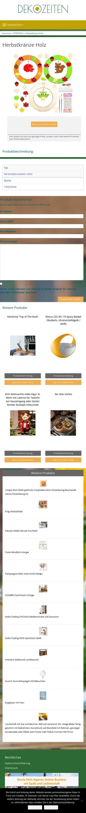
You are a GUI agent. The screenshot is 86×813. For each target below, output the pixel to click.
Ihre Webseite (8, 231)
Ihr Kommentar (8, 241)
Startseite (6, 33)
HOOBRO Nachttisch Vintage (19, 595)
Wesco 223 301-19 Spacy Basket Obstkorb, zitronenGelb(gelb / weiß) (63, 320)
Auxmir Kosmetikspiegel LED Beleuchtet (25, 681)
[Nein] (81, 800)
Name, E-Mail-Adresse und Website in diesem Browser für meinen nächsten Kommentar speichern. (38, 290)
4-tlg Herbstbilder (14, 511)
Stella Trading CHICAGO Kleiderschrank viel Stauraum (32, 616)
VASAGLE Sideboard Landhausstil (22, 659)
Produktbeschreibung (22, 375)
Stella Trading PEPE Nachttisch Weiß (23, 638)
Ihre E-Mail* (7, 221)
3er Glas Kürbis (63, 394)
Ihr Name (6, 211)
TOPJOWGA (18, 33)
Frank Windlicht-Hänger (17, 552)
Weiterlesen (51, 807)
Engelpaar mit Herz (14, 702)
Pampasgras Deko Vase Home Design (24, 573)
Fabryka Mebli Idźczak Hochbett (21, 530)
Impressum (11, 768)
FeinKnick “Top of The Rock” (22, 316)
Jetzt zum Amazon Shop (44, 124)
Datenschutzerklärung (17, 763)
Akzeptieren (35, 807)
